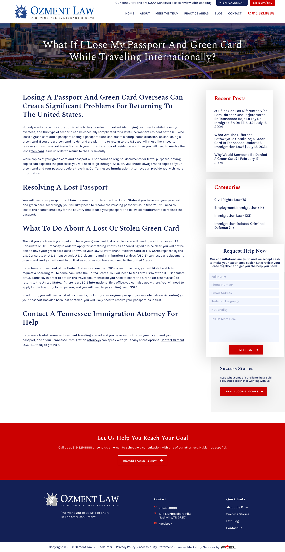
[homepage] (51, 22)
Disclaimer (104, 547)
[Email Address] (244, 292)
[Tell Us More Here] (244, 328)
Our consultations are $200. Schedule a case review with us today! (164, 3)
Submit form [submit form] (246, 349)
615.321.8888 (261, 13)
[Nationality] (244, 309)
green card (36, 151)
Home (129, 13)
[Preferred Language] (244, 301)
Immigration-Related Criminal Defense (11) (239, 225)
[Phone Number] (244, 284)
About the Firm (237, 507)
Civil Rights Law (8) (230, 199)
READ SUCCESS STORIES (245, 391)
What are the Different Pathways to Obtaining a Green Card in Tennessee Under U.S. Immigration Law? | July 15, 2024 (240, 141)
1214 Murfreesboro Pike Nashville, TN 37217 (172, 515)
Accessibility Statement (156, 547)
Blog (218, 13)
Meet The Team (167, 13)
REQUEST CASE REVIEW (143, 460)
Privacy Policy (125, 547)
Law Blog (232, 521)
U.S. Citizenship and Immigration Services (105, 255)
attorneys (94, 340)
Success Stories (237, 514)
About (145, 13)
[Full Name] (244, 276)
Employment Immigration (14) (239, 207)
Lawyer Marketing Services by (206, 547)
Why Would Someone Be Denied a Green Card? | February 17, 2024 (240, 158)
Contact (234, 13)
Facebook (163, 523)
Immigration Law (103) (233, 215)
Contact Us (234, 528)
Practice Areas (196, 13)
